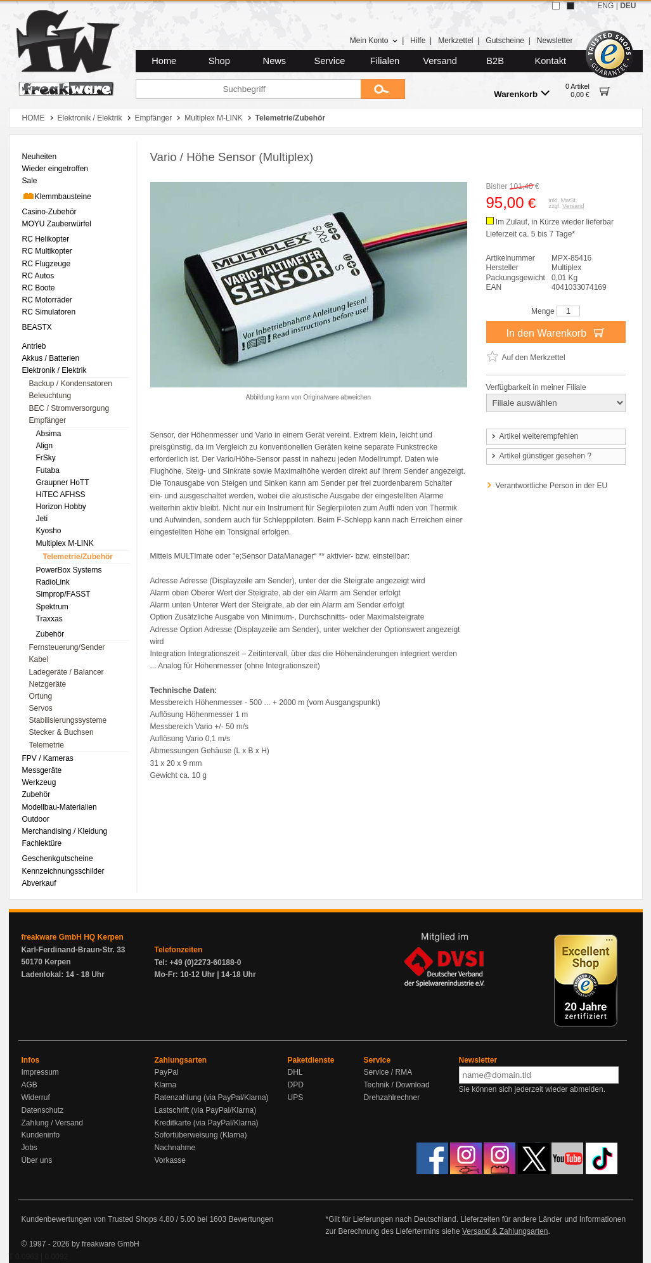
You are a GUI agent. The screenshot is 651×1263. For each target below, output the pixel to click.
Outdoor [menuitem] (35, 819)
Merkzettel (455, 40)
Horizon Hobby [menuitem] (61, 506)
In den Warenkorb (555, 332)
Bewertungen (250, 1219)
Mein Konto (374, 40)
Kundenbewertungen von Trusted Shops (89, 1219)
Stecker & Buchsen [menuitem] (61, 732)
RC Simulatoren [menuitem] (49, 312)
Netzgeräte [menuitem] (48, 684)
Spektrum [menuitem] (52, 606)
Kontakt (550, 61)
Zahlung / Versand (52, 1122)
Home (163, 61)
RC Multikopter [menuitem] (47, 251)
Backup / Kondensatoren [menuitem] (70, 383)
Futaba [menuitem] (48, 470)
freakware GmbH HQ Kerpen (73, 937)
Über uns (37, 1160)
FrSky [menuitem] (46, 457)
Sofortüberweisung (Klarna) (201, 1134)
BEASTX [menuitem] (37, 327)
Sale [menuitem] (29, 180)
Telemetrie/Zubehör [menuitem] (78, 556)
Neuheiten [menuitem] (39, 156)
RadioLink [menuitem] (53, 582)
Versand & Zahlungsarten (505, 1231)
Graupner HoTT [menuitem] (62, 482)
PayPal (167, 1072)
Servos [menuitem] (41, 708)
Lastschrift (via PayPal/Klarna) (206, 1110)
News (275, 61)
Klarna (166, 1084)
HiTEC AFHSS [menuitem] (61, 494)
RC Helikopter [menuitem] (46, 239)
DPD (296, 1084)
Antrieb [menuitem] (34, 346)
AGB (29, 1084)
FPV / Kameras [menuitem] (48, 758)
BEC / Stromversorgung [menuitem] (69, 408)
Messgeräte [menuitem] (42, 770)
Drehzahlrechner (392, 1097)
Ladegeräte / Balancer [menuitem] (66, 672)
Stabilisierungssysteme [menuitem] (68, 720)
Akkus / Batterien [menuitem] (51, 358)
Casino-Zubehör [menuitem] (49, 211)
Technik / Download (397, 1084)
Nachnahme (175, 1147)
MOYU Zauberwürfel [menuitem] (56, 223)
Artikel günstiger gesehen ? (540, 455)
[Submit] (383, 89)
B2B (495, 61)
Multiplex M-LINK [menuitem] (65, 543)
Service (329, 61)
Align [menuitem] (44, 445)
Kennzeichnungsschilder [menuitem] (63, 871)
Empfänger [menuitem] (48, 420)
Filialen (384, 61)
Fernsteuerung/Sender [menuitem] (67, 647)
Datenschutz (43, 1110)
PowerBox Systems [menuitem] (69, 570)
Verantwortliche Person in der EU (552, 485)
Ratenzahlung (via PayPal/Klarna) (212, 1097)
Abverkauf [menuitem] (39, 883)
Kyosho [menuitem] (48, 530)
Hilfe (417, 40)
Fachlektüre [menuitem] (42, 843)
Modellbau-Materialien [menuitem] (59, 807)
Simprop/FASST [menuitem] (63, 594)
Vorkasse (170, 1160)
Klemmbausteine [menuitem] (56, 196)
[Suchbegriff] (248, 89)
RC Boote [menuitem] (38, 287)
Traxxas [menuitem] (49, 618)
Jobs (29, 1147)
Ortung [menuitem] (41, 696)
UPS (296, 1097)
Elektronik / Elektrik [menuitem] (54, 370)
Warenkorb (522, 93)
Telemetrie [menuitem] (46, 745)
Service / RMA (388, 1072)
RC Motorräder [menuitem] (47, 299)
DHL (295, 1072)
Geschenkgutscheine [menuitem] (57, 858)
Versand (440, 61)
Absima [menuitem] (48, 433)
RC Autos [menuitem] (38, 275)
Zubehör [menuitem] (50, 634)
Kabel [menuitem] (39, 659)
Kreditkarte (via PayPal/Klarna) (207, 1122)
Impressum (40, 1072)
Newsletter (555, 40)
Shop (219, 61)
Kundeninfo (41, 1134)
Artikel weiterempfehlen (534, 436)
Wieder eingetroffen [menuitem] (55, 168)
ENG (605, 5)
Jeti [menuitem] (42, 518)
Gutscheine (505, 40)
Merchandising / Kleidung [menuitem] (65, 831)
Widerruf (36, 1097)
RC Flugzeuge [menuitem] (46, 263)
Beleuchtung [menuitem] (50, 395)
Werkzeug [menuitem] (39, 782)
